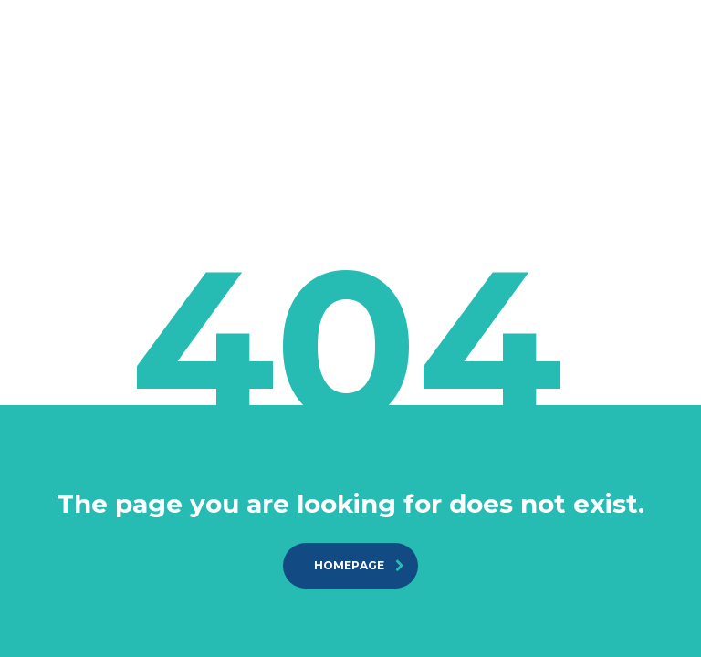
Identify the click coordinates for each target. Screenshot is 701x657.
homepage (359, 565)
